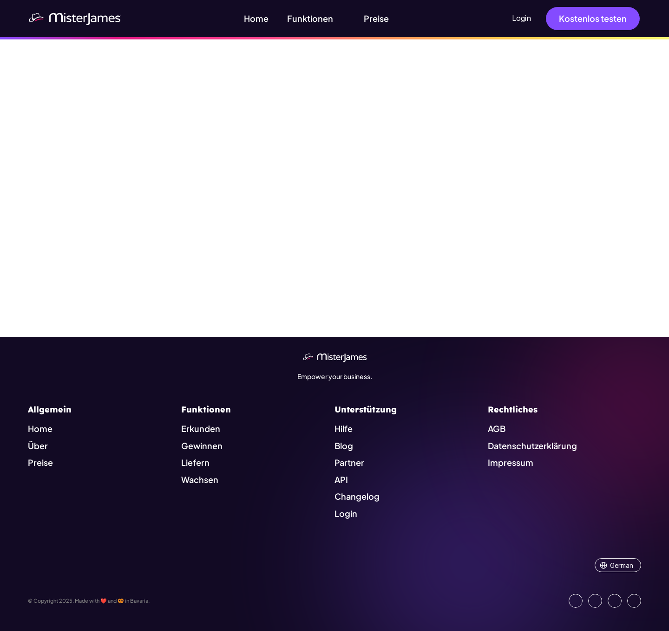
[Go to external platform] (634, 601)
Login (521, 18)
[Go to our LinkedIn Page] (576, 601)
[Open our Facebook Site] (595, 601)
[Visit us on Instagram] (615, 601)
